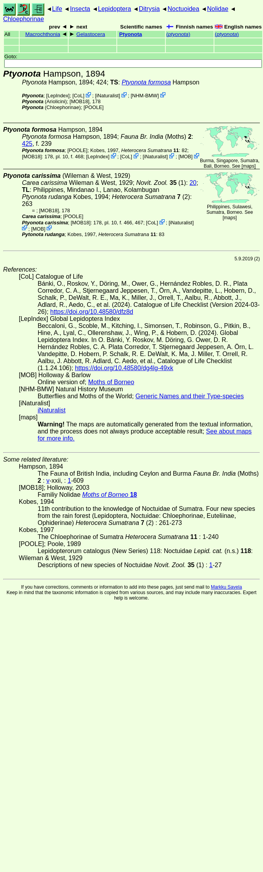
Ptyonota (130, 34)
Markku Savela (226, 587)
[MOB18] (80, 101)
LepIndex (57, 95)
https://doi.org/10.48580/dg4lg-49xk (124, 368)
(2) (151, 196)
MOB (185, 156)
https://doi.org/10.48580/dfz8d (91, 311)
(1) (161, 182)
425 (27, 143)
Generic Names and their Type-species (190, 396)
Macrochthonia (42, 34)
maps (248, 166)
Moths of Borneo (111, 382)
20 (192, 182)
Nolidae (217, 8)
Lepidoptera (114, 8)
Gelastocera (90, 34)
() (178, 34)
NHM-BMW (145, 95)
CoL (78, 95)
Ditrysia (149, 8)
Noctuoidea (183, 8)
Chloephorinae (23, 19)
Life (57, 8)
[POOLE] (93, 107)
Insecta (80, 8)
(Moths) (156, 136)
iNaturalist (107, 95)
